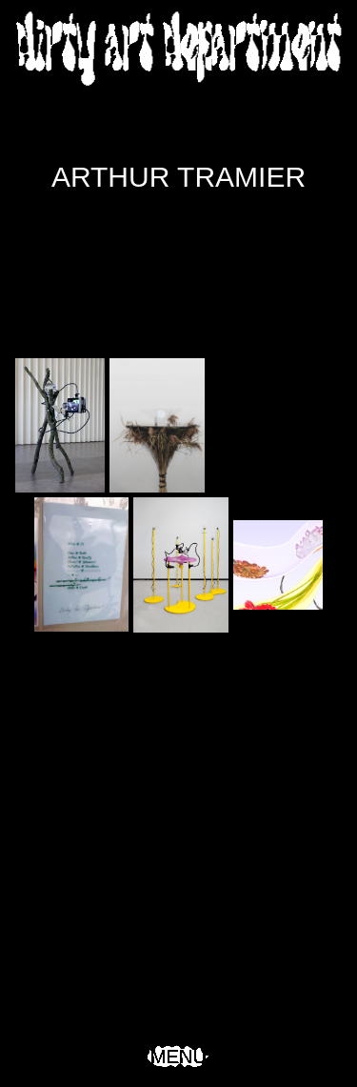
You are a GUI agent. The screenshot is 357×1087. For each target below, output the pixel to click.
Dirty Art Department (179, 48)
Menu (178, 1056)
